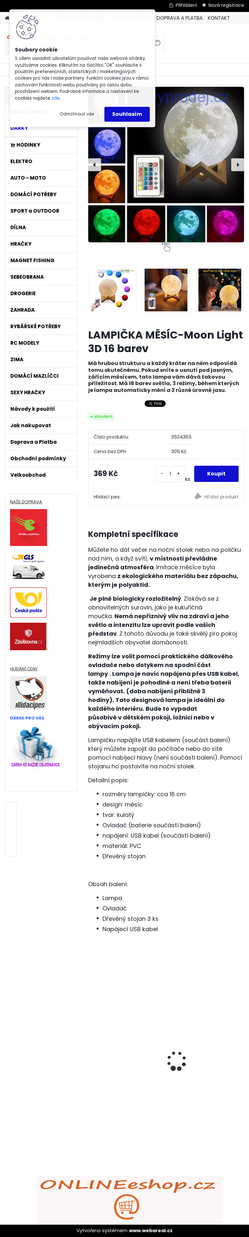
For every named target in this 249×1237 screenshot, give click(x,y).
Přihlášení (186, 5)
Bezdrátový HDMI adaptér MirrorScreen (125, 1040)
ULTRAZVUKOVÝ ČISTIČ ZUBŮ (201, 1038)
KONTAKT (219, 18)
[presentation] (94, 164)
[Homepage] (7, 18)
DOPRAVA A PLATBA (180, 18)
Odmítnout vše (77, 114)
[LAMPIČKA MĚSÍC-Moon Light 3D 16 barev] (166, 164)
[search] (156, 46)
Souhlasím (127, 114)
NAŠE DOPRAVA (26, 502)
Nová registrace (226, 5)
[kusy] (170, 474)
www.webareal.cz (150, 1230)
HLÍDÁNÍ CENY (24, 669)
